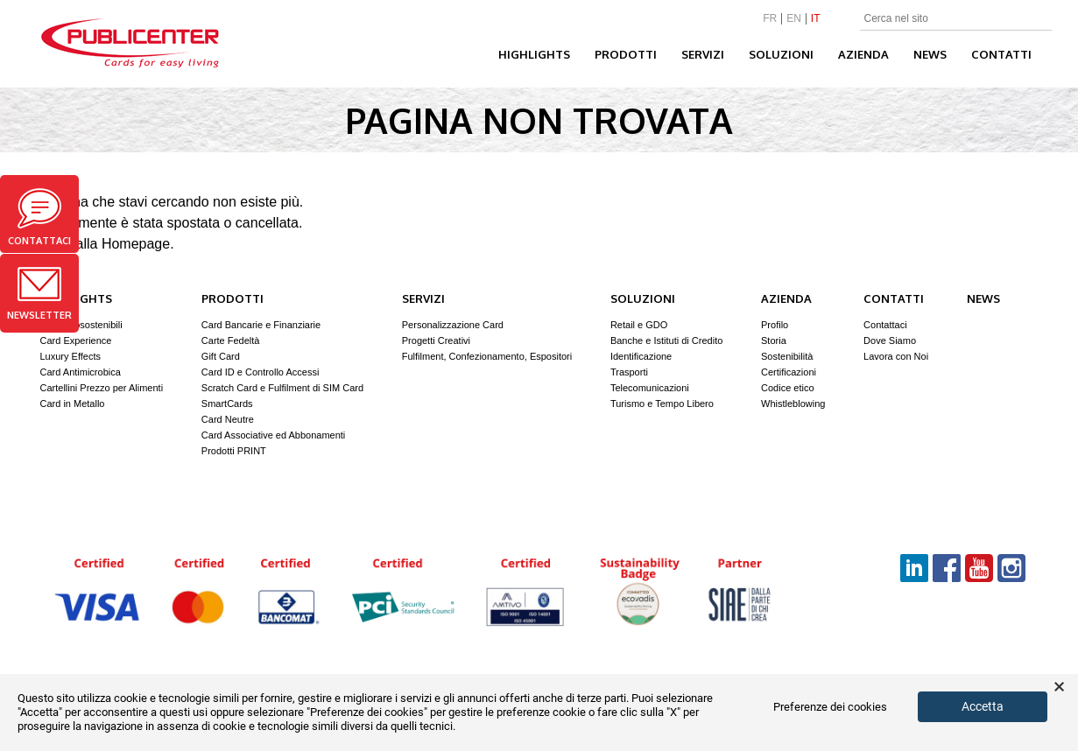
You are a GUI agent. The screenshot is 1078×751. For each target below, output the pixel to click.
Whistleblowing (793, 403)
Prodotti (626, 54)
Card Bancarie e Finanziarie (261, 324)
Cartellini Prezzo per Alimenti (102, 388)
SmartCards (227, 403)
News (930, 54)
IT (816, 19)
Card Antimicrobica (80, 372)
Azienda (863, 54)
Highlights (534, 54)
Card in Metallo (72, 403)
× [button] (1059, 687)
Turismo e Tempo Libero (662, 403)
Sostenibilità (787, 356)
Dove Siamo (889, 340)
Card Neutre (227, 419)
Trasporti (629, 372)
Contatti (1001, 54)
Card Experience (76, 340)
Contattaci (39, 217)
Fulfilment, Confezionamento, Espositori (487, 356)
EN (793, 19)
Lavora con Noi (895, 356)
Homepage (136, 243)
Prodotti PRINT (233, 451)
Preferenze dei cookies (830, 707)
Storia (773, 340)
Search (1041, 20)
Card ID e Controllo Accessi (260, 372)
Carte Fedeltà (230, 340)
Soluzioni (781, 54)
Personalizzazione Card (453, 324)
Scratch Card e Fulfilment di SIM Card (282, 388)
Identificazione (641, 356)
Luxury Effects (71, 356)
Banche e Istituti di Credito (666, 340)
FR (770, 19)
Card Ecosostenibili (81, 324)
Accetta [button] (983, 706)
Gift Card (220, 356)
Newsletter (39, 294)
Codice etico (787, 388)
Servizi (702, 54)
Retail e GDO (638, 324)
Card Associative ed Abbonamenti (273, 435)
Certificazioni (788, 372)
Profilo (774, 324)
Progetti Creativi (436, 340)
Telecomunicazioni (649, 388)
